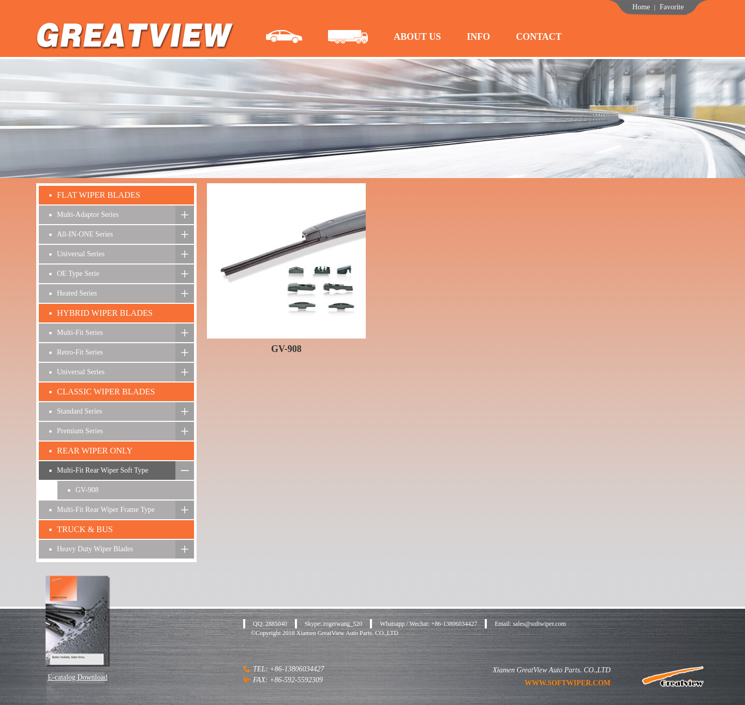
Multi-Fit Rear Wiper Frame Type (106, 509)
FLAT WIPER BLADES (98, 195)
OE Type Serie (78, 273)
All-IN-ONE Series (85, 234)
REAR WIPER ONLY (94, 451)
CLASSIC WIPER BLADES (106, 391)
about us (417, 37)
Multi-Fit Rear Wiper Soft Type (102, 470)
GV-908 (87, 490)
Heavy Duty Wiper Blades (95, 549)
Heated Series (77, 293)
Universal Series (81, 254)
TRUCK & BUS (85, 529)
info (478, 37)
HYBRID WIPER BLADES (105, 313)
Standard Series (79, 411)
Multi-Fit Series (80, 332)
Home (641, 7)
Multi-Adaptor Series (87, 214)
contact (539, 37)
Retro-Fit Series (80, 352)
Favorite (672, 7)
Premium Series (80, 431)
